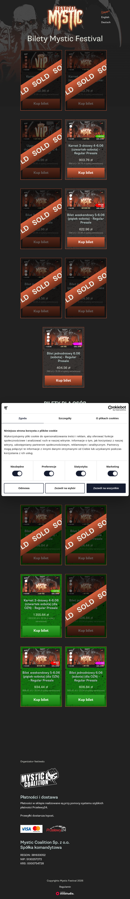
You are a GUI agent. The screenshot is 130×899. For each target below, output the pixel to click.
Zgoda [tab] (23, 418)
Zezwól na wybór (64, 488)
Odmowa (23, 488)
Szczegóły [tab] (65, 418)
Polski (104, 12)
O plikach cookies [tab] (107, 418)
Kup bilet (85, 172)
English (105, 17)
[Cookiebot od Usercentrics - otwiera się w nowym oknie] (110, 408)
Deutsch (106, 22)
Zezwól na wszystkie (106, 488)
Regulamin (65, 886)
